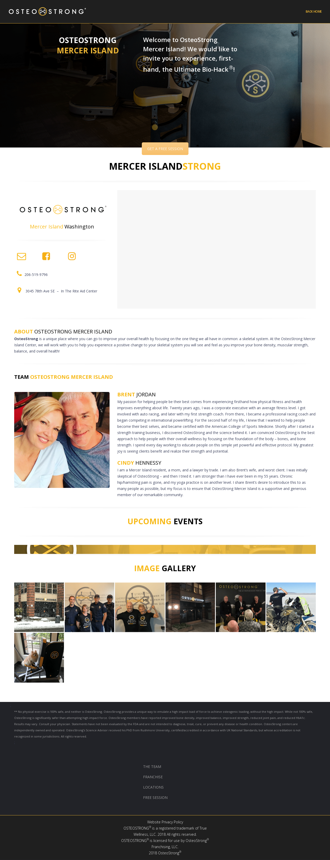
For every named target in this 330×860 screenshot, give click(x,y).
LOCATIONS (153, 787)
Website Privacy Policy (165, 822)
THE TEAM (152, 766)
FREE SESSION (155, 797)
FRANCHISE (153, 776)
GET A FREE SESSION (165, 148)
